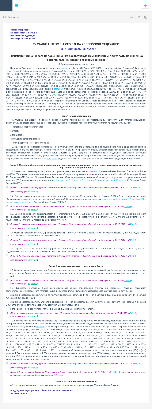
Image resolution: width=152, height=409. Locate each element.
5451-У (127, 206)
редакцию (32, 192)
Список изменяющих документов (76, 64)
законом (40, 326)
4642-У (138, 188)
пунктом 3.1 (94, 171)
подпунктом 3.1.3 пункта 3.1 (70, 180)
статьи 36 (59, 89)
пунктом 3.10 (92, 180)
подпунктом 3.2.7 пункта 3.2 (117, 199)
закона (64, 68)
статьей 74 (51, 158)
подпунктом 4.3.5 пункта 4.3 (115, 180)
